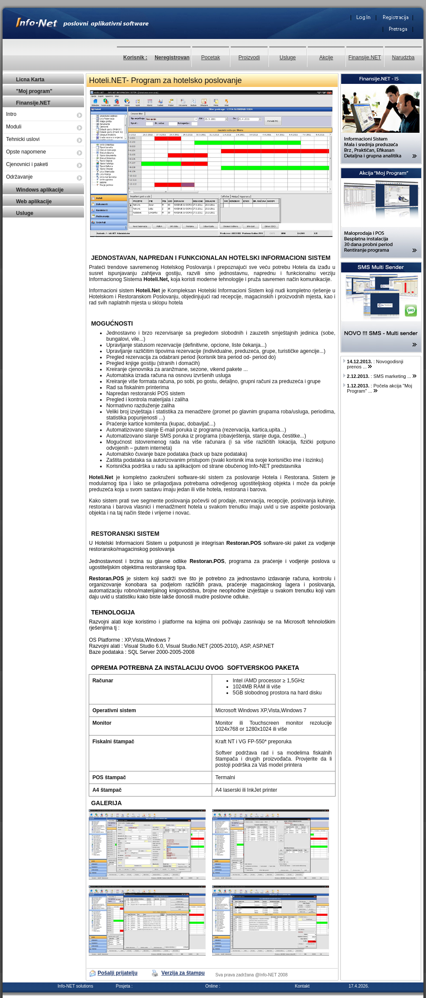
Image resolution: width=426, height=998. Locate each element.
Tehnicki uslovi (22, 139)
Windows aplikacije (40, 190)
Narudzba (403, 57)
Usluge (288, 57)
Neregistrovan (172, 57)
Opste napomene (26, 152)
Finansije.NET (365, 57)
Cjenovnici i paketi (27, 164)
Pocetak (210, 57)
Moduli (13, 127)
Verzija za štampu (183, 973)
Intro (11, 114)
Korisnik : (135, 57)
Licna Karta (30, 80)
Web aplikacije (34, 201)
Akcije (326, 57)
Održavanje (19, 177)
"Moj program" (34, 91)
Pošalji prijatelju (117, 973)
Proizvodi (249, 57)
